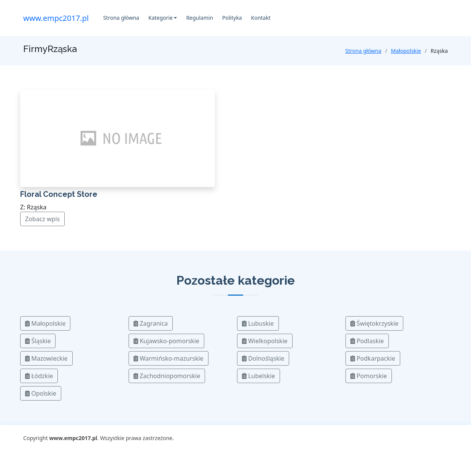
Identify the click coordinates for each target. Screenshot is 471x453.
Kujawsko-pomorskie (166, 341)
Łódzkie (39, 376)
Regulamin (199, 17)
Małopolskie (406, 50)
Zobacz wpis (42, 219)
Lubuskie (258, 323)
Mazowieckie (46, 358)
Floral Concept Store (58, 194)
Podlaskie (367, 341)
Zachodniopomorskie (167, 376)
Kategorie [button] (160, 17)
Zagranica (151, 323)
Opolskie (40, 393)
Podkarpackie (372, 358)
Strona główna (121, 17)
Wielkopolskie (265, 341)
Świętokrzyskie (374, 323)
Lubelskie (258, 376)
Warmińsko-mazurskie (169, 358)
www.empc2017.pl (56, 18)
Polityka (232, 17)
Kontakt (261, 17)
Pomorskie (368, 376)
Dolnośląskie (263, 358)
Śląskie (38, 341)
